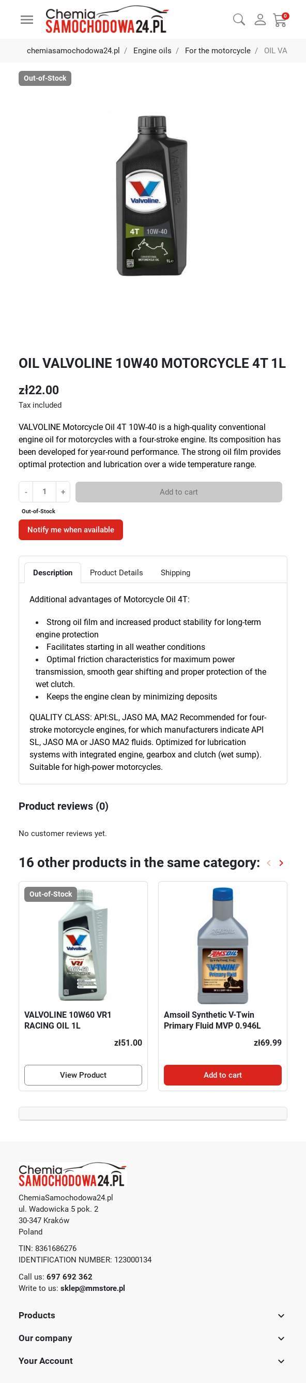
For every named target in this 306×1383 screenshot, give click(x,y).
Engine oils (152, 50)
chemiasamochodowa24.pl (73, 50)
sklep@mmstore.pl (92, 1288)
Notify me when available (70, 529)
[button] (239, 18)
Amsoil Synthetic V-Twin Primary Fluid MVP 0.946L (212, 1020)
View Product (83, 1075)
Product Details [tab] (116, 572)
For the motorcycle (218, 50)
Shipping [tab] (175, 572)
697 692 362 (70, 1277)
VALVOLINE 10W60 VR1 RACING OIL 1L (68, 1020)
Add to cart (179, 492)
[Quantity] (44, 491)
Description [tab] (52, 572)
